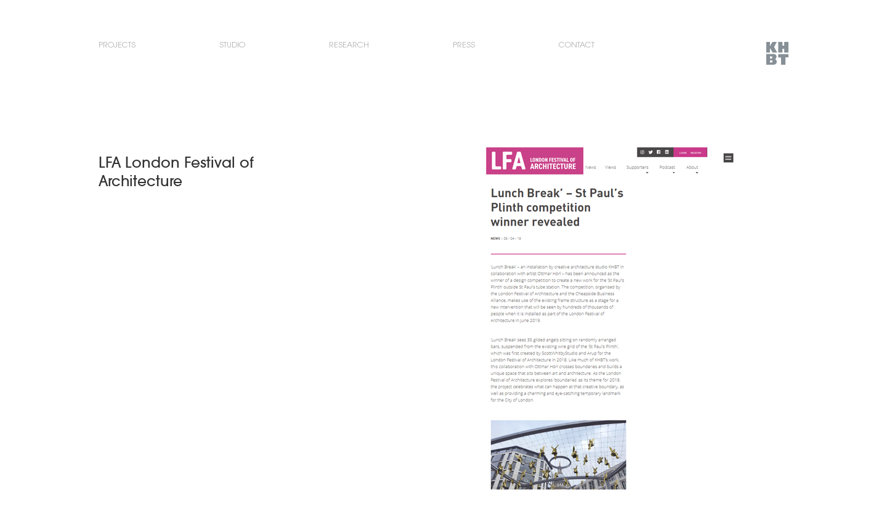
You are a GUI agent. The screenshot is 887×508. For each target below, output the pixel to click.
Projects (117, 44)
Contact (576, 44)
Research (349, 44)
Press (464, 44)
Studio (232, 44)
